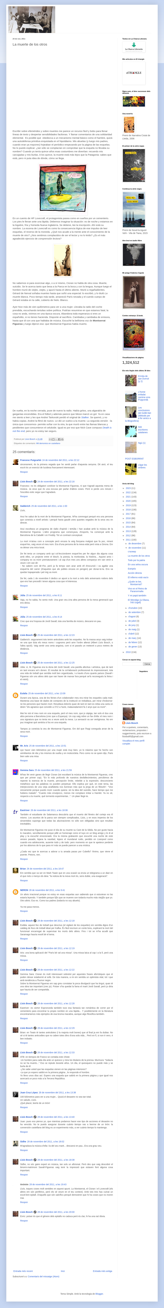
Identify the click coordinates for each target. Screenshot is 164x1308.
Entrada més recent (23, 1271)
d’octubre (133, 608)
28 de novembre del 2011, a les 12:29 (55, 1028)
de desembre (135, 543)
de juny (132, 625)
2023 (128, 488)
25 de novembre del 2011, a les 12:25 (55, 662)
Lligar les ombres (142, 466)
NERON (24, 890)
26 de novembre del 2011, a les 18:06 (49, 810)
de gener (133, 646)
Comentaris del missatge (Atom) (43, 1276)
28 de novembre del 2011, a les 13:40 (55, 1117)
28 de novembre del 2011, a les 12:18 (55, 920)
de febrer (133, 642)
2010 (128, 652)
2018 (128, 509)
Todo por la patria (136, 560)
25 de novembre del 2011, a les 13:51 (47, 745)
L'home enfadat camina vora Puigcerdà (144, 396)
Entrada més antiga (102, 1271)
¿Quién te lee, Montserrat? (135, 583)
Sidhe (23, 1141)
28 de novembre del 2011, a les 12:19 (55, 948)
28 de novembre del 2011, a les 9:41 (47, 890)
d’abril (131, 633)
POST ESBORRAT (134, 458)
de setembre (134, 612)
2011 (128, 539)
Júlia (22, 595)
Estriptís (132, 568)
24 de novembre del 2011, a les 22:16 (55, 481)
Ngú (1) (142, 443)
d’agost (132, 616)
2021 (128, 496)
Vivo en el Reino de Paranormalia (137, 590)
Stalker (85, 417)
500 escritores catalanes (143, 430)
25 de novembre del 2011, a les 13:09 (46, 693)
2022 (128, 492)
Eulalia (23, 693)
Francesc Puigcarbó (30, 460)
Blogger (99, 1294)
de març (132, 638)
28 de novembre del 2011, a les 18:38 (55, 1160)
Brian (23, 868)
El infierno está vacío (138, 577)
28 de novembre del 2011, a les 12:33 (55, 1052)
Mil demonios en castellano (48, 443)
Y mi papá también (137, 595)
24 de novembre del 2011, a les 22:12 (60, 460)
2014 (128, 527)
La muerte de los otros (139, 556)
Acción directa (135, 573)
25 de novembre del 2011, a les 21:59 (53, 770)
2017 (128, 514)
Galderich (25, 506)
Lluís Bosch (26, 481)
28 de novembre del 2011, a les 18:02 (45, 1141)
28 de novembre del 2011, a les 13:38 (57, 1092)
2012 (128, 535)
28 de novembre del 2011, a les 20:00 (55, 1212)
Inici (63, 1271)
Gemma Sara (27, 770)
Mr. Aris (24, 745)
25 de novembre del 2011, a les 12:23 (55, 635)
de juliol (132, 621)
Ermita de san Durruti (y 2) (143, 379)
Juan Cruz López (29, 1092)
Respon (24, 472)
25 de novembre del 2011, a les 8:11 (44, 595)
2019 (128, 505)
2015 (128, 522)
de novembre (135, 547)
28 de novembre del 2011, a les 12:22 (55, 969)
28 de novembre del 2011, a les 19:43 (47, 1184)
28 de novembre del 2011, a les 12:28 (55, 1003)
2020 (128, 501)
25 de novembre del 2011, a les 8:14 (44, 617)
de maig (132, 629)
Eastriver (25, 810)
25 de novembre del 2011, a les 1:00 (49, 506)
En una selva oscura (138, 564)
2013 (128, 531)
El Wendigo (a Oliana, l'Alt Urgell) (138, 601)
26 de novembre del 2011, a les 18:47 (45, 868)
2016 (128, 518)
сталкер (132, 551)
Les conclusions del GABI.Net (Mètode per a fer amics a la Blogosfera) (138, 414)
